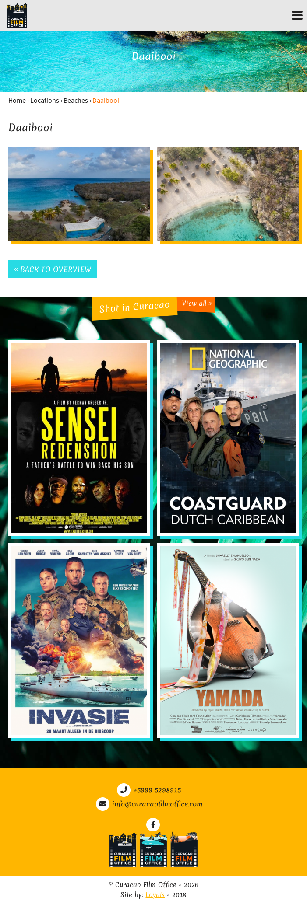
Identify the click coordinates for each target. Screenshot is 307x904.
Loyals (155, 894)
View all (197, 303)
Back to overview (53, 269)
